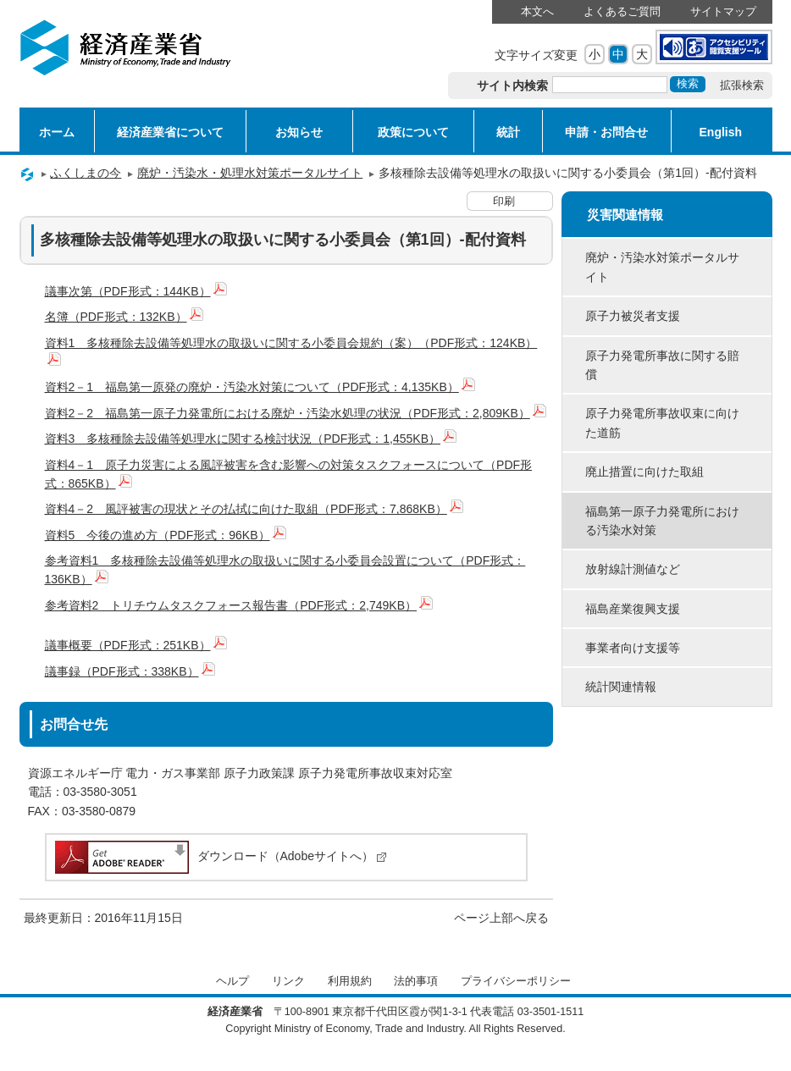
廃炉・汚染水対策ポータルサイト (662, 267)
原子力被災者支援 (632, 316)
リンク (288, 981)
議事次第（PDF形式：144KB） (136, 291)
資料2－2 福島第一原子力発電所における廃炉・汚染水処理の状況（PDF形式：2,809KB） (295, 413)
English (721, 132)
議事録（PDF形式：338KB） (130, 671)
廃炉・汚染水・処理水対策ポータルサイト (249, 172)
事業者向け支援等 (632, 647)
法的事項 (416, 981)
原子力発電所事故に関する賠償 (662, 365)
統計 (508, 132)
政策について (413, 132)
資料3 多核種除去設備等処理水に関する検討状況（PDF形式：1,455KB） (251, 438)
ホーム (57, 132)
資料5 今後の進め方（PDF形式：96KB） (165, 535)
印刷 (504, 201)
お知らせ (299, 132)
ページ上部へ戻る (501, 918)
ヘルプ (232, 981)
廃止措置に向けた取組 (644, 471)
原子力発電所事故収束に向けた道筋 (662, 422)
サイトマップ (723, 12)
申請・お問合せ (606, 132)
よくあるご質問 (622, 12)
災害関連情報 (625, 214)
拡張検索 (742, 85)
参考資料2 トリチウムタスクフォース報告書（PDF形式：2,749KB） (239, 605)
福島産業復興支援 (632, 609)
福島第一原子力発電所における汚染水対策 (662, 521)
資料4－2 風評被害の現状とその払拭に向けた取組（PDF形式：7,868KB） (254, 509)
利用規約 (350, 981)
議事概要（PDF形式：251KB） (136, 645)
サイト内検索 (513, 85)
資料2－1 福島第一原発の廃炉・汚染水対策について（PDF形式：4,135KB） (260, 387)
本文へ (537, 12)
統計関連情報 (620, 686)
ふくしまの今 (85, 172)
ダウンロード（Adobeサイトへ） (220, 856)
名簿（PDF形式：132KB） (124, 316)
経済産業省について (170, 132)
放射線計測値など (632, 569)
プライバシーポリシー (516, 981)
